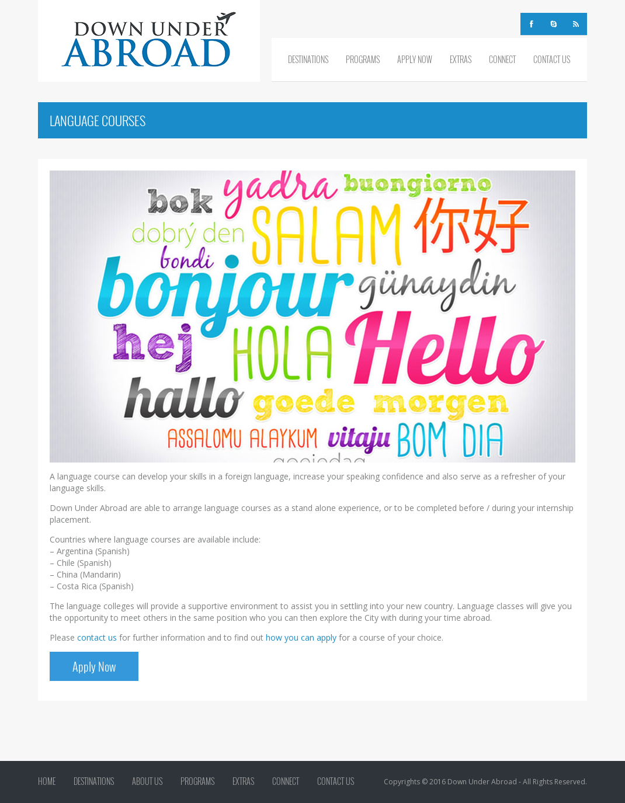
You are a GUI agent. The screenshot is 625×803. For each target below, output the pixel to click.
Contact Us (551, 59)
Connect (502, 59)
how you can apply (301, 637)
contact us (97, 637)
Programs (363, 59)
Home (46, 781)
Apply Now (414, 59)
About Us (147, 781)
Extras (460, 59)
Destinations (308, 59)
